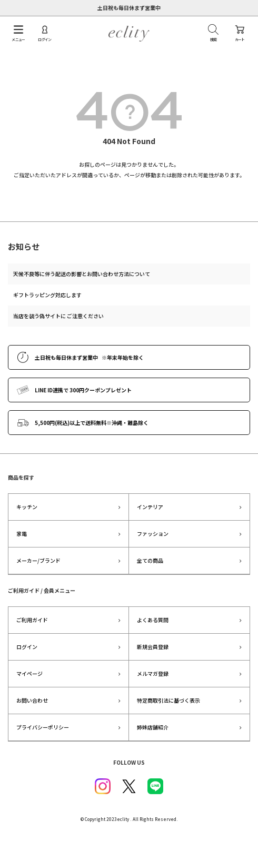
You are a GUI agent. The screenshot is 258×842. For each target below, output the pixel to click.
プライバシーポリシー (42, 727)
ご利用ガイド (32, 620)
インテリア (150, 507)
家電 (21, 533)
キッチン (26, 507)
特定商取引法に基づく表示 (168, 700)
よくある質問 (152, 620)
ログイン (26, 647)
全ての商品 (150, 560)
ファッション (152, 533)
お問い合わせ (32, 700)
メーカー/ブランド (38, 560)
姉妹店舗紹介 (152, 727)
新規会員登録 (152, 647)
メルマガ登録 (152, 673)
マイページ (29, 673)
